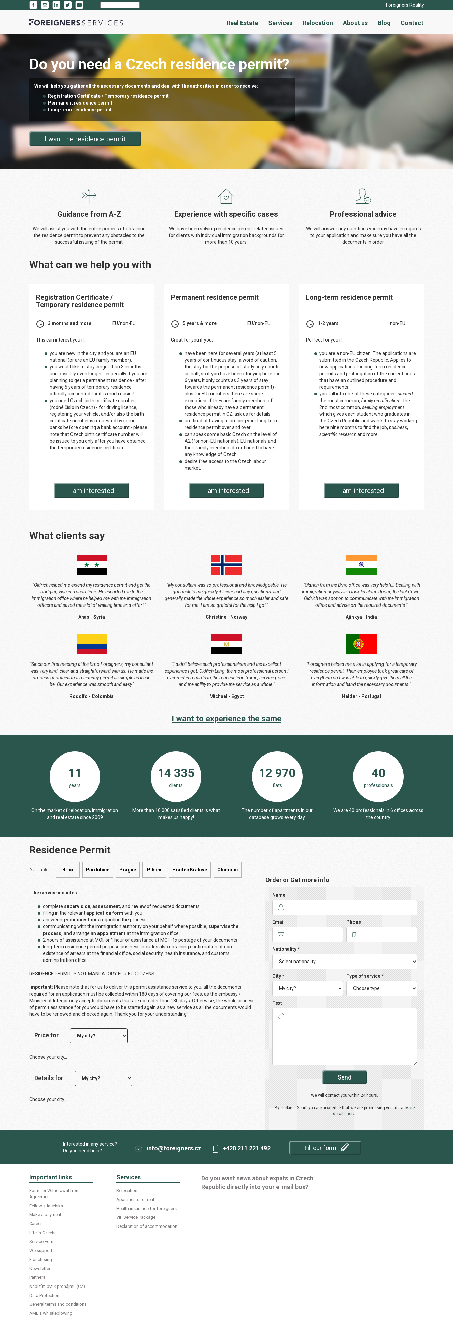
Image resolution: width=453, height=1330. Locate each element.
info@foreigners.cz (174, 1148)
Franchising (40, 1259)
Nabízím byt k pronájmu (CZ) (57, 1286)
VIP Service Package (135, 1217)
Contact (412, 22)
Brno (67, 870)
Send (344, 1077)
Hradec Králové (189, 870)
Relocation (318, 22)
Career (35, 1223)
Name (278, 895)
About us (355, 22)
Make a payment (45, 1214)
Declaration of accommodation (146, 1226)
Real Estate (242, 22)
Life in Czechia (43, 1232)
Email (278, 922)
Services (280, 22)
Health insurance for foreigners (146, 1208)
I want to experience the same (226, 718)
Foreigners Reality (405, 5)
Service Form (42, 1241)
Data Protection (44, 1295)
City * (278, 976)
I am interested (91, 490)
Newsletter (39, 1268)
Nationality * (286, 949)
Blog (384, 22)
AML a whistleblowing (51, 1313)
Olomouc (227, 870)
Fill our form (327, 1147)
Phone (353, 922)
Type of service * (365, 976)
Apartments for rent (135, 1199)
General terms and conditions (58, 1304)
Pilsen (154, 870)
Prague (127, 870)
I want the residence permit (85, 139)
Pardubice (97, 870)
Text (277, 1003)
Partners (37, 1277)
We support (40, 1250)
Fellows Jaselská (46, 1205)
